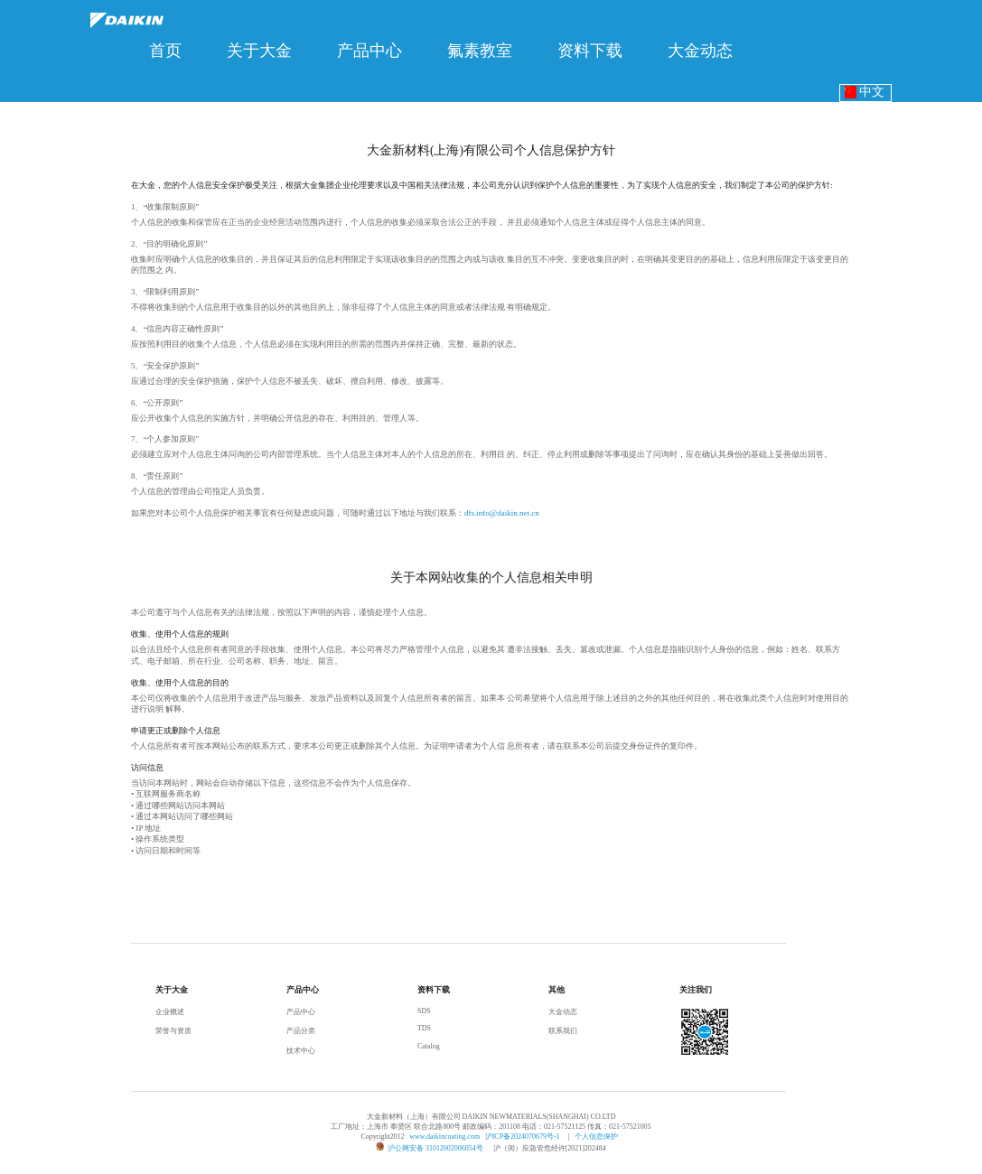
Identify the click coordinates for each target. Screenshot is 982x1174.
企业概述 (169, 1012)
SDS (424, 1011)
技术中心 (300, 1051)
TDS (424, 1028)
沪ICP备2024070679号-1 (522, 1136)
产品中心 (300, 1012)
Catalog (428, 1046)
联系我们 (562, 1031)
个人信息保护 (596, 1136)
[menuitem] (165, 50)
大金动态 (562, 1012)
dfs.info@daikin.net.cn (501, 512)
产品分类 (300, 1031)
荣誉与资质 (173, 1031)
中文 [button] (864, 92)
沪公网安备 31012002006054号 (435, 1148)
